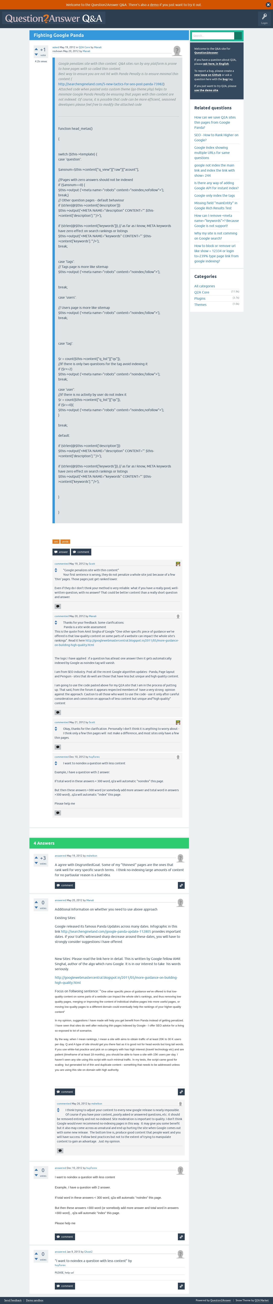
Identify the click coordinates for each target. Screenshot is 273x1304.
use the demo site (206, 90)
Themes (200, 304)
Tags (179, 21)
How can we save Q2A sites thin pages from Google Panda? (215, 122)
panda (65, 541)
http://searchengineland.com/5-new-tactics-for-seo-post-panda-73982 (110, 84)
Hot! (147, 21)
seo (56, 541)
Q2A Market (262, 1300)
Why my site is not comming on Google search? (215, 235)
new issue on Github (207, 75)
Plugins (199, 298)
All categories (204, 286)
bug (225, 79)
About (239, 21)
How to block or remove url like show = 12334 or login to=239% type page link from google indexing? (216, 253)
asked (55, 47)
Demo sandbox (34, 1300)
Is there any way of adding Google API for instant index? (216, 185)
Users (192, 21)
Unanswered (163, 21)
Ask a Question (210, 21)
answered (60, 855)
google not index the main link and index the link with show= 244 (214, 170)
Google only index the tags (214, 195)
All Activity (114, 21)
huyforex (60, 1265)
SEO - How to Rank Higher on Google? (216, 137)
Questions (132, 21)
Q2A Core (84, 47)
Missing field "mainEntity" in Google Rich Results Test (215, 205)
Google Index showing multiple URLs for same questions (212, 153)
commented (62, 563)
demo (154, 5)
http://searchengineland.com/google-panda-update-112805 (106, 931)
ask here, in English (216, 63)
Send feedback (13, 1300)
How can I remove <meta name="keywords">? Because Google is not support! (216, 221)
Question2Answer (206, 52)
